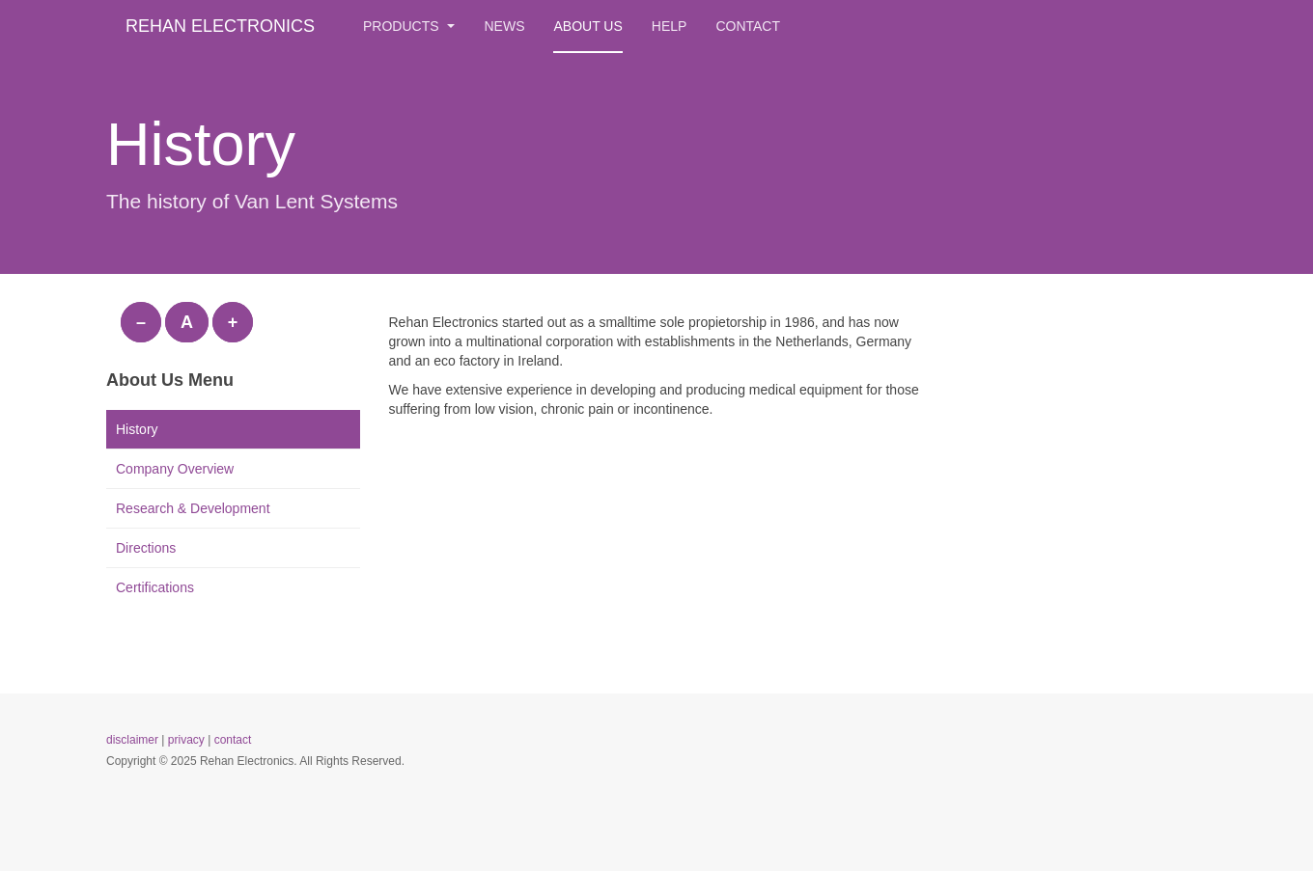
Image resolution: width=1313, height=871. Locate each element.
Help (669, 26)
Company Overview (175, 468)
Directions (146, 548)
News (504, 26)
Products (409, 26)
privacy (186, 740)
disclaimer (132, 740)
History (137, 429)
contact (233, 740)
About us (587, 26)
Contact (747, 26)
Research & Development (193, 508)
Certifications (155, 587)
